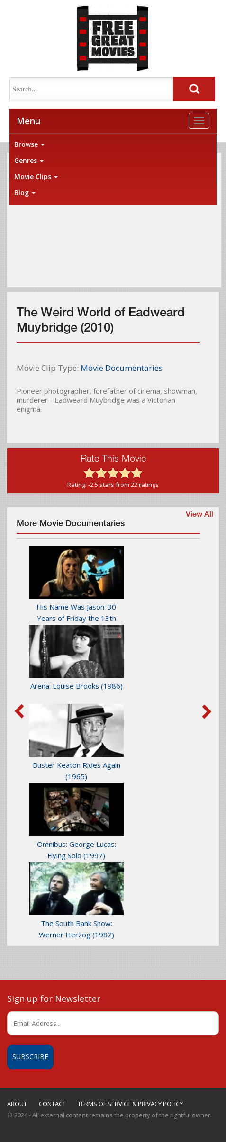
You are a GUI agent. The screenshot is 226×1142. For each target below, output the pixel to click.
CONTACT (52, 1103)
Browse (29, 144)
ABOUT (17, 1103)
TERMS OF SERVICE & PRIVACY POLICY (130, 1103)
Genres (29, 160)
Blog (25, 192)
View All (199, 515)
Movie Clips (36, 176)
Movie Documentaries (122, 367)
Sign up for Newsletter (53, 998)
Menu (28, 120)
